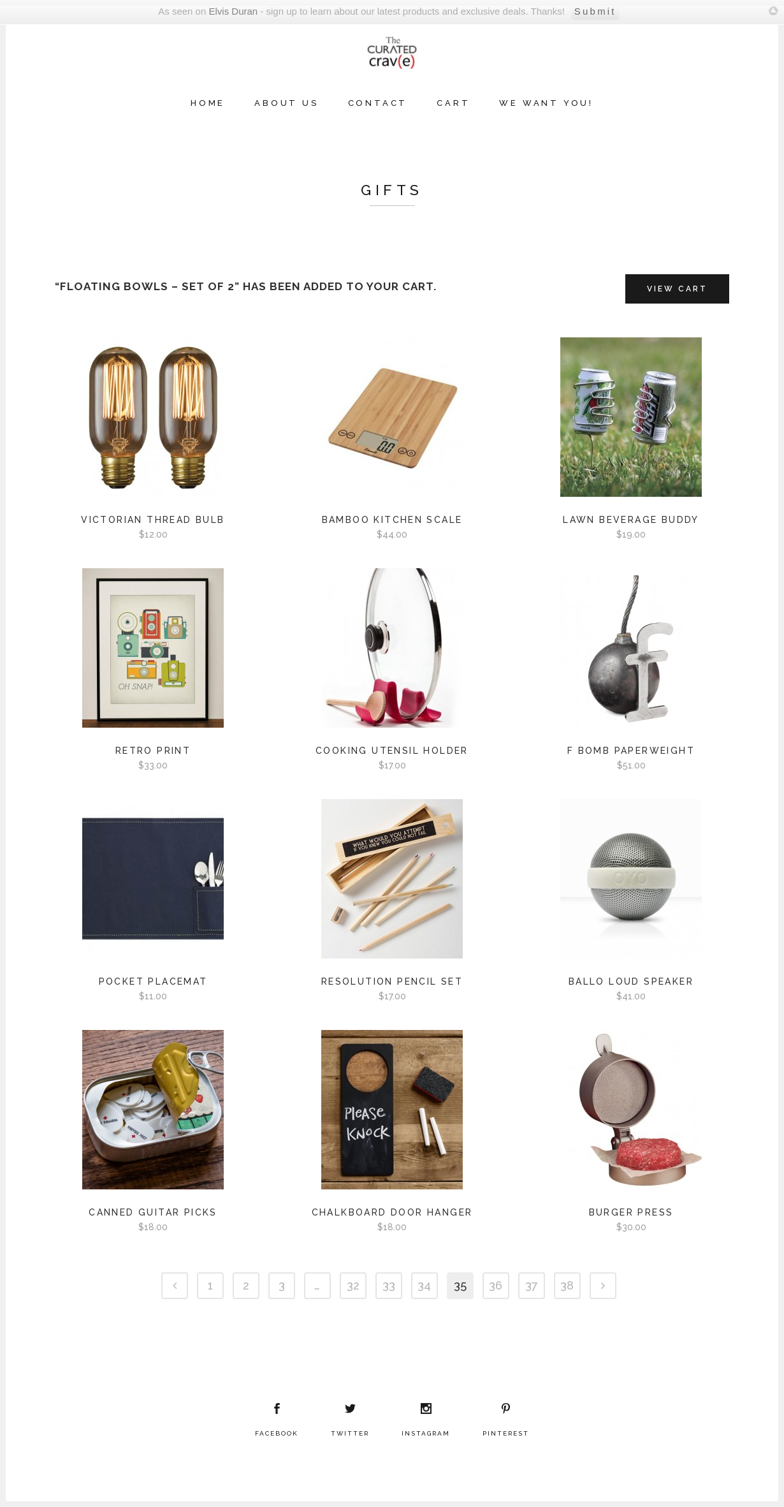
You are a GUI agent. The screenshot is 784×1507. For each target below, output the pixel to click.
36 (495, 1285)
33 (388, 1285)
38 (567, 1285)
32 (353, 1285)
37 (531, 1285)
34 (424, 1285)
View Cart (677, 288)
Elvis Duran (233, 11)
